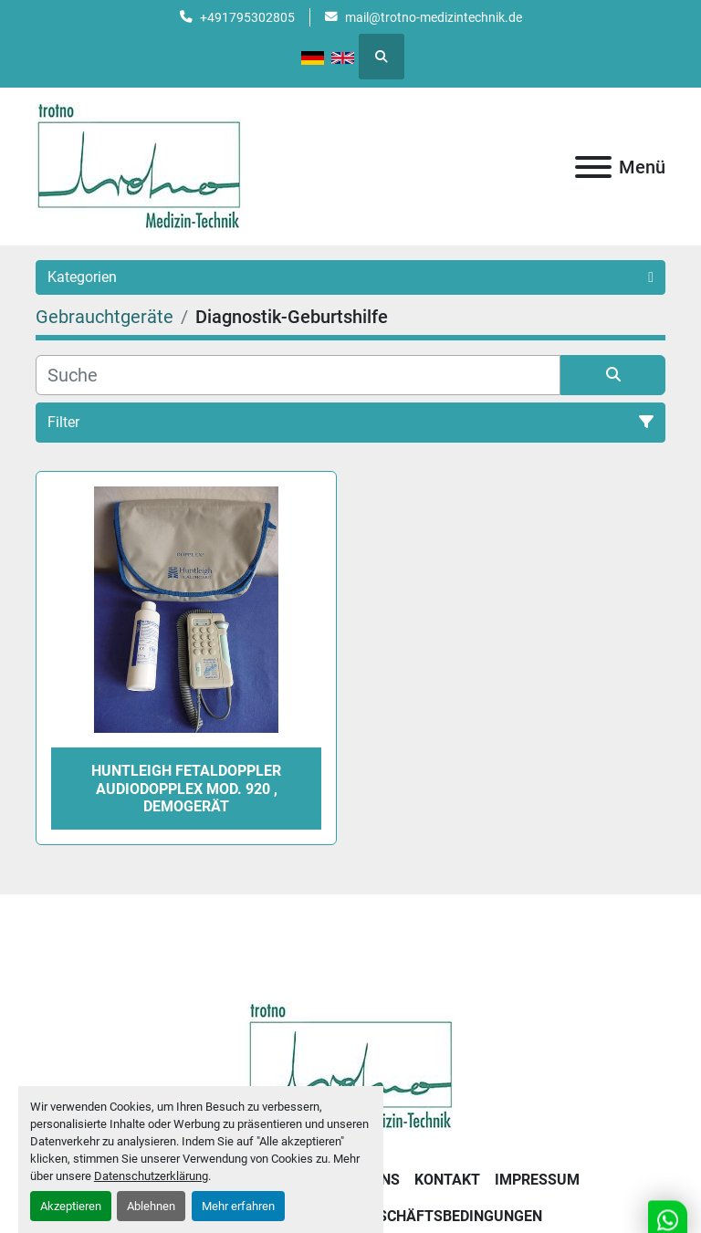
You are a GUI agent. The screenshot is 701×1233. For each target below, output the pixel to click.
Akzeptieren (70, 1206)
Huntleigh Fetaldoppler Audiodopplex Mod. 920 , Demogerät (186, 788)
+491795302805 (247, 17)
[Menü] (593, 167)
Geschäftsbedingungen (451, 1216)
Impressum (537, 1179)
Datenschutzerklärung (151, 1176)
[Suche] (298, 375)
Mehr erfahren (238, 1206)
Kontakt (447, 1179)
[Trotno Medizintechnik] (351, 1065)
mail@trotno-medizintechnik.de (433, 17)
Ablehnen (151, 1206)
